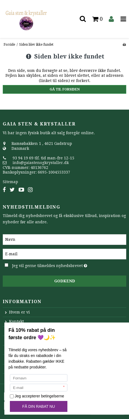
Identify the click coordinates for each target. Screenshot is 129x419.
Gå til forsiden (65, 89)
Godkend (64, 281)
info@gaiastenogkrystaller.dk (41, 162)
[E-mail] (64, 253)
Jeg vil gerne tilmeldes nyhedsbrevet (54, 264)
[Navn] (64, 239)
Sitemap (10, 182)
